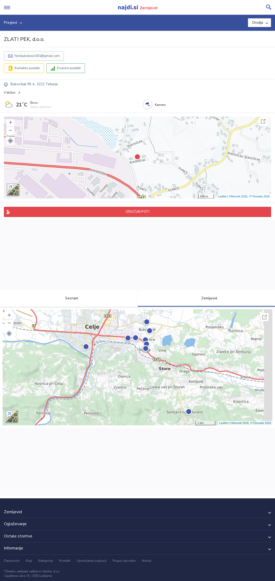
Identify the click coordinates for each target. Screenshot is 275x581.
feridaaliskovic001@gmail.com (37, 56)
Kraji (29, 561)
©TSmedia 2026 (259, 196)
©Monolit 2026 (238, 196)
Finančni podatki (69, 68)
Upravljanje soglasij (91, 561)
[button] (10, 141)
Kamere (160, 105)
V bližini (9, 92)
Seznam (68, 298)
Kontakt (64, 561)
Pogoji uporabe (124, 561)
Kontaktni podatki (27, 68)
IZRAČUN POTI (137, 211)
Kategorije (45, 561)
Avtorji (146, 561)
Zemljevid (206, 298)
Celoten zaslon (263, 121)
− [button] (10, 131)
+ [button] (10, 123)
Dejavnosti (12, 561)
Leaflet (222, 196)
